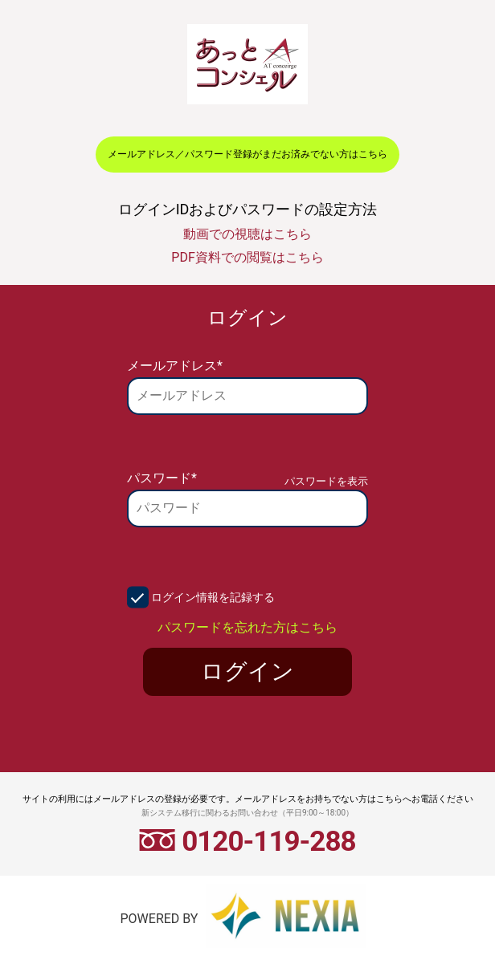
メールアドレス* (175, 365)
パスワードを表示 (326, 481)
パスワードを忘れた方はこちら (248, 627)
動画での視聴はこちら (247, 234)
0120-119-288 (247, 842)
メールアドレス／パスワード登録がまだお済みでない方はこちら (247, 154)
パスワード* (162, 478)
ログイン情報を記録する (213, 597)
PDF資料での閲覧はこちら (247, 257)
